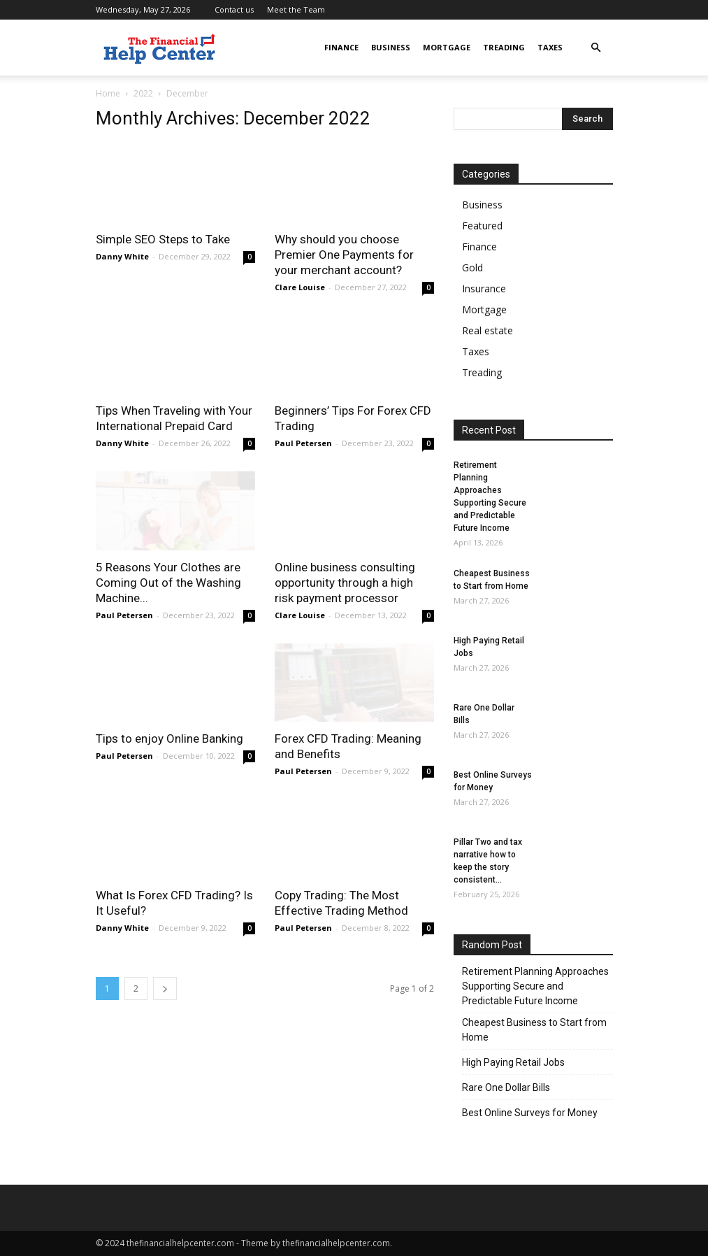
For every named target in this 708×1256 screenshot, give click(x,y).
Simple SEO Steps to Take (163, 239)
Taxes (550, 47)
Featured (482, 225)
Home (108, 93)
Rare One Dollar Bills (506, 1087)
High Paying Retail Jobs (513, 1062)
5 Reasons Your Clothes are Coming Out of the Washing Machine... (168, 582)
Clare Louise (300, 287)
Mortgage (446, 47)
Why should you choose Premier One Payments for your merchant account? (344, 254)
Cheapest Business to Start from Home (534, 1030)
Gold (472, 267)
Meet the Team (296, 9)
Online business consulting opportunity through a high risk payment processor (345, 582)
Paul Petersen (303, 443)
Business (390, 47)
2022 (143, 93)
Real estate (487, 330)
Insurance (484, 288)
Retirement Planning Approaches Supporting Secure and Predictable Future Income (535, 986)
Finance (341, 47)
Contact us (234, 9)
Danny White (122, 256)
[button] (596, 48)
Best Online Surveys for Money (530, 1112)
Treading (504, 47)
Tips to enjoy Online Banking (171, 738)
